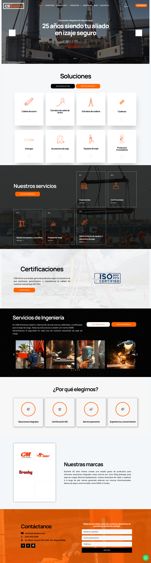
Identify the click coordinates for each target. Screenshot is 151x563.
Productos (62, 5)
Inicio (41, 5)
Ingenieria (87, 5)
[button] (14, 354)
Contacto (104, 5)
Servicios (75, 5)
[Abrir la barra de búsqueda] (126, 4)
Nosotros (50, 5)
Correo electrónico (107, 555)
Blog (96, 5)
